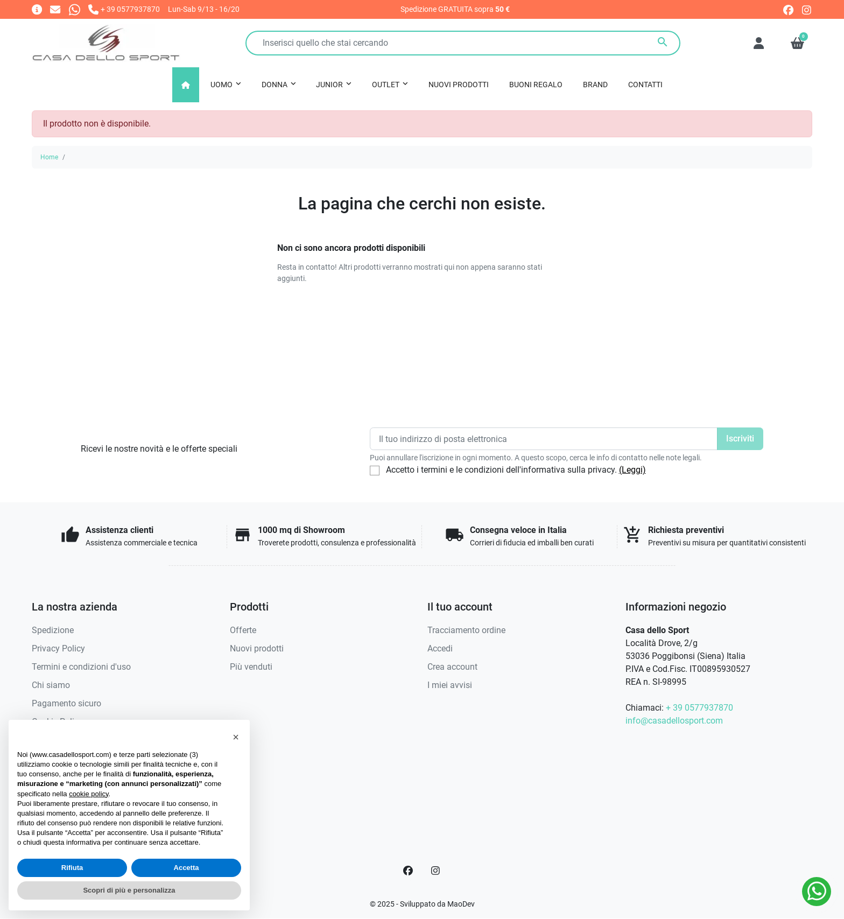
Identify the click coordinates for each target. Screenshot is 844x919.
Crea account (452, 667)
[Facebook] (408, 870)
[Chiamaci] (124, 9)
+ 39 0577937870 (699, 708)
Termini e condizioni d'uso (81, 667)
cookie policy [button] (88, 794)
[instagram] (807, 9)
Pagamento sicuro (66, 703)
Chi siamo (51, 685)
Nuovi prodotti (257, 648)
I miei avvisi (449, 685)
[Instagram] (436, 870)
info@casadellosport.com (674, 720)
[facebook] (788, 9)
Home (49, 157)
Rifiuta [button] (72, 868)
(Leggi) (632, 470)
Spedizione (53, 630)
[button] (797, 43)
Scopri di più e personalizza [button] (129, 890)
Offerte (243, 630)
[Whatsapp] (74, 9)
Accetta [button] (186, 868)
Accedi (440, 648)
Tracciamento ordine (466, 630)
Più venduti (251, 667)
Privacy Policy (58, 648)
